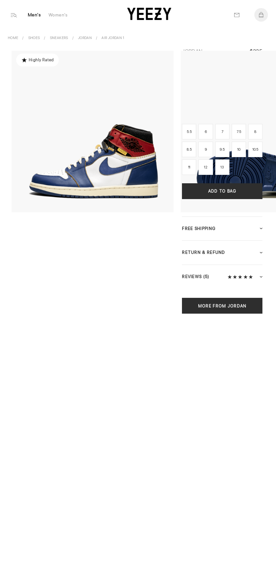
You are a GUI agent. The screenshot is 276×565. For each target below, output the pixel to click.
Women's (58, 15)
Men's (34, 15)
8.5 (189, 149)
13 (222, 167)
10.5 (255, 149)
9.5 (222, 149)
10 (238, 149)
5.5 (189, 132)
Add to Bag (222, 191)
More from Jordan (222, 306)
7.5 (239, 132)
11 (189, 167)
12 (205, 167)
